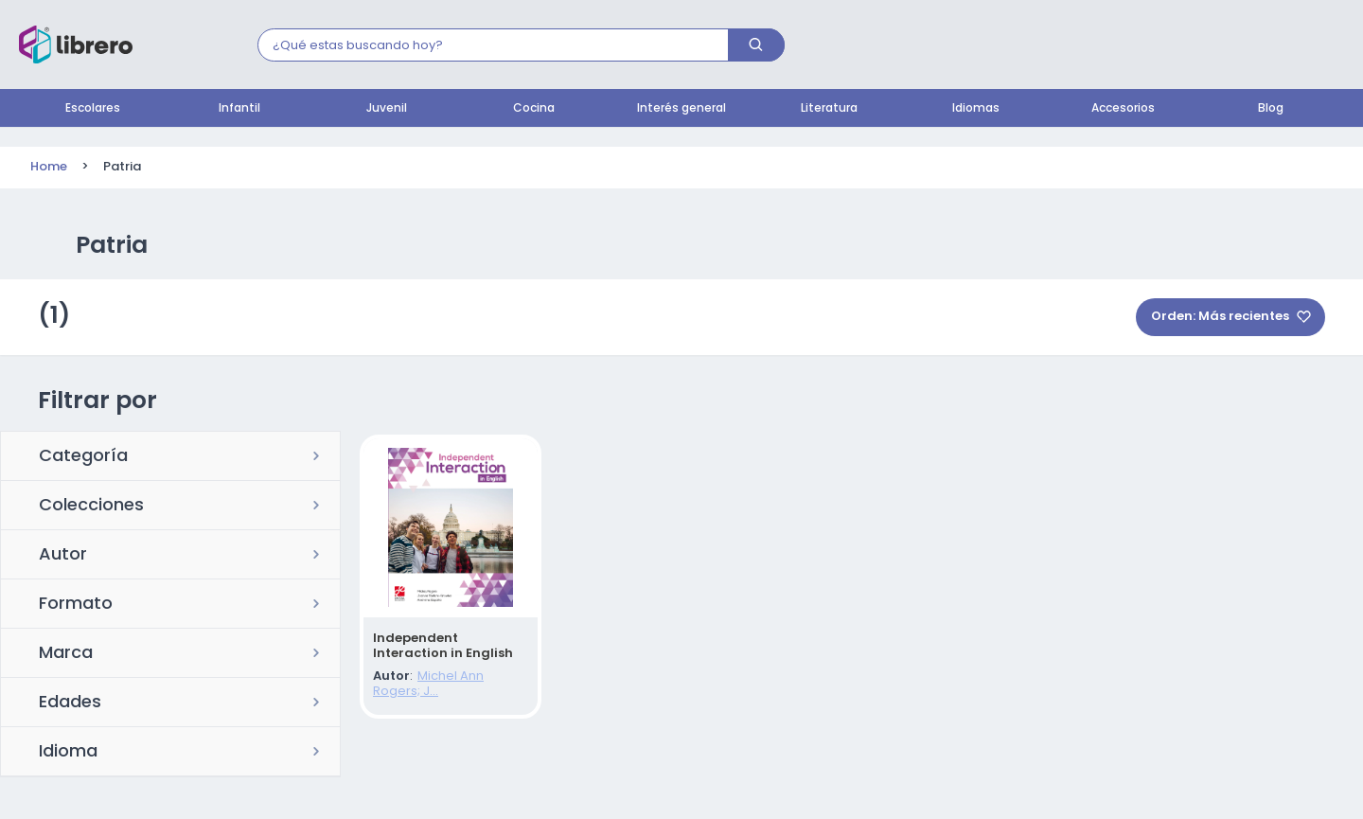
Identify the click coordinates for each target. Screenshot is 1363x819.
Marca (66, 654)
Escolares (92, 109)
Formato (76, 605)
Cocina (534, 109)
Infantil (239, 109)
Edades (70, 703)
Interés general (681, 109)
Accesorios (1123, 109)
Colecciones (91, 506)
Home (48, 167)
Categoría (83, 457)
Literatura (829, 109)
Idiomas (976, 109)
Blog (1270, 109)
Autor (63, 555)
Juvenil (386, 109)
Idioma (68, 752)
